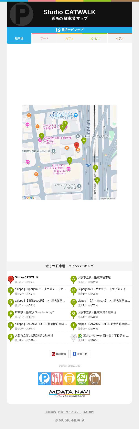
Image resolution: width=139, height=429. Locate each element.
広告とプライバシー (69, 412)
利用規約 (51, 412)
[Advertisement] (69, 74)
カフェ (69, 38)
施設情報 (59, 354)
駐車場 (19, 38)
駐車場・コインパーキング (44, 378)
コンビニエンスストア (82, 378)
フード (44, 38)
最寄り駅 (80, 354)
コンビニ (94, 38)
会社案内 (88, 412)
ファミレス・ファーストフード (57, 378)
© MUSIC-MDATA (69, 420)
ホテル (120, 38)
